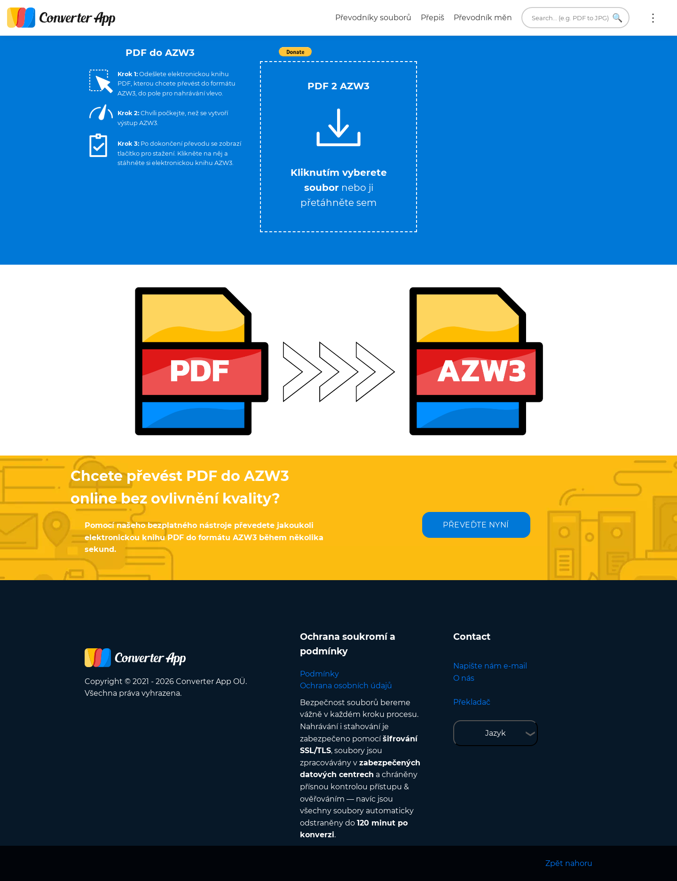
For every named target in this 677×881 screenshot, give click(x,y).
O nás (463, 678)
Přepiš (432, 17)
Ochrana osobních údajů (346, 685)
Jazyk (495, 733)
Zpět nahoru (568, 863)
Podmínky (319, 673)
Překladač (471, 702)
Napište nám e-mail (490, 665)
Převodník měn (483, 17)
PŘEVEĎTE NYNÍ (476, 524)
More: (653, 17)
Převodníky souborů (373, 17)
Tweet (393, 56)
